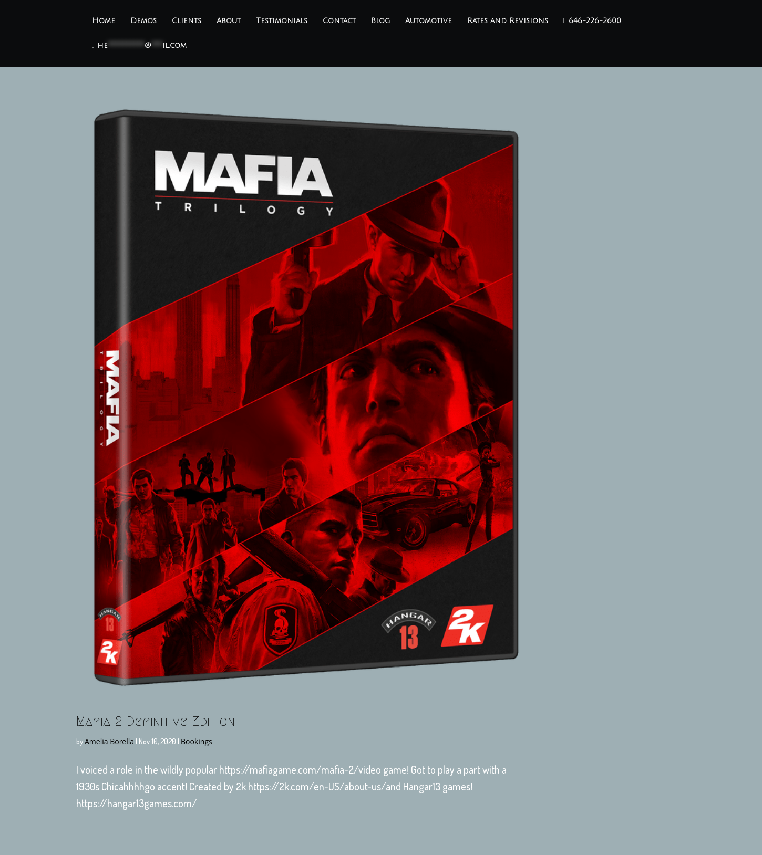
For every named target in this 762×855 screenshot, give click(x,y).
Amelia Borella (109, 741)
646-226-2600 (592, 21)
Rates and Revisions (507, 21)
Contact (339, 21)
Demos (143, 21)
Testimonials (281, 21)
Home (103, 21)
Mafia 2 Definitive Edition (155, 721)
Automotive (428, 21)
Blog (380, 21)
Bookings (196, 741)
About (229, 21)
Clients (186, 21)
